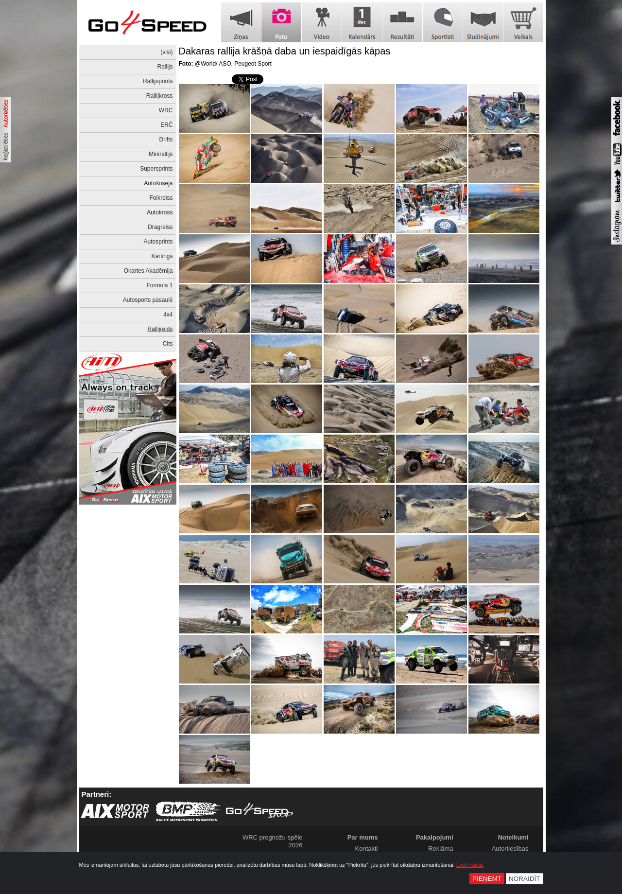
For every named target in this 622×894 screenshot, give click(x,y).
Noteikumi (513, 837)
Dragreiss (160, 227)
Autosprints (158, 241)
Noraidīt (524, 878)
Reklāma (440, 848)
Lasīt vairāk (470, 865)
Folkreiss (161, 197)
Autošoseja (158, 183)
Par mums (362, 837)
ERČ (166, 125)
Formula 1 (159, 285)
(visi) (166, 52)
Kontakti (366, 848)
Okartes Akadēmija (148, 270)
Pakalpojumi (434, 837)
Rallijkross (159, 95)
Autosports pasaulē (148, 300)
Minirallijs (161, 154)
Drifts (166, 139)
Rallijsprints (158, 81)
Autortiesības (510, 848)
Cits (168, 343)
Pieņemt (486, 878)
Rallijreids (160, 329)
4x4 (168, 314)
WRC (166, 110)
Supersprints (156, 168)
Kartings (162, 256)
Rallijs (165, 66)
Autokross (160, 212)
